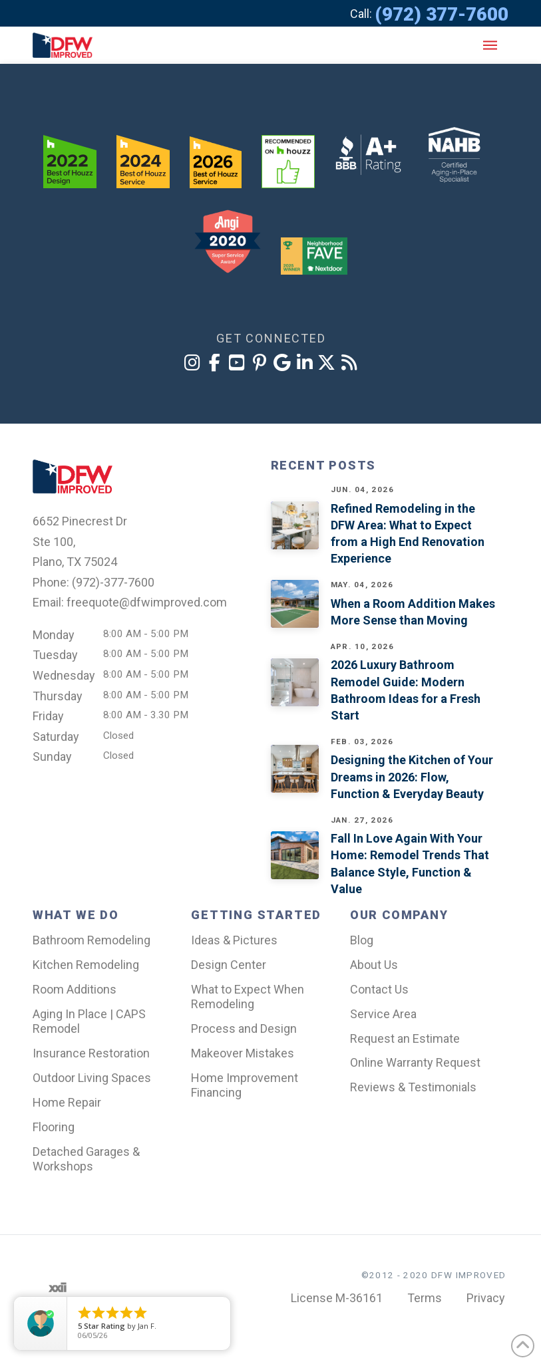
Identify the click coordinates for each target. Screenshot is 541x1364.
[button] (489, 45)
